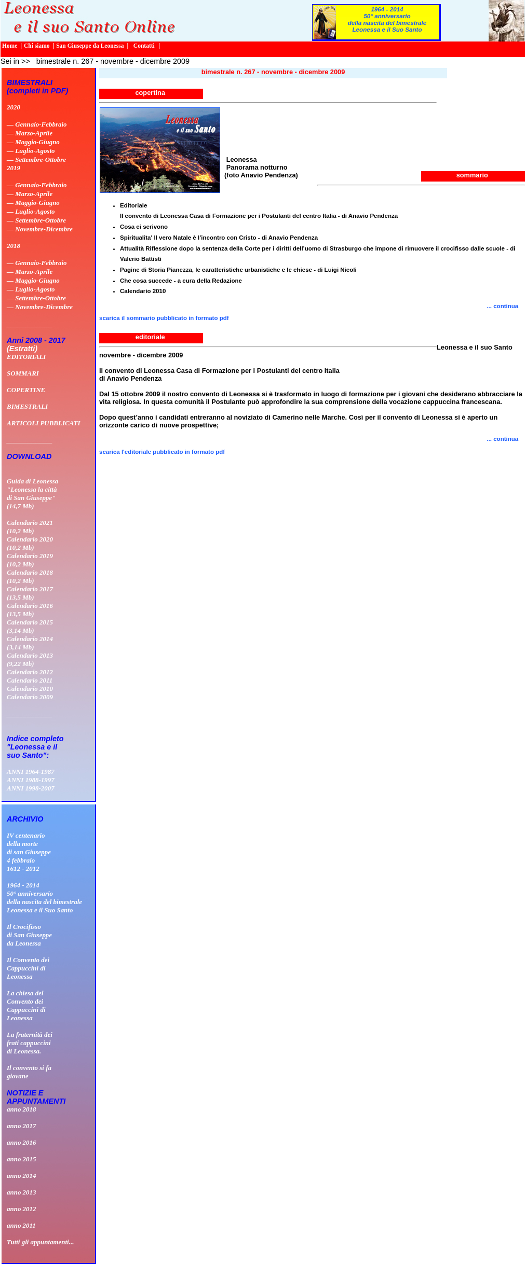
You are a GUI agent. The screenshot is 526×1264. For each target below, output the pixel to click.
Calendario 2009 (30, 697)
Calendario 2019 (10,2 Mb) (30, 560)
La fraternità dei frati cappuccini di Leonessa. (29, 1043)
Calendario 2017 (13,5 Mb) (30, 593)
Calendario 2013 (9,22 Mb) (30, 659)
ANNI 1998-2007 (31, 788)
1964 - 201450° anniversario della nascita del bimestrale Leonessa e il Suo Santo (387, 19)
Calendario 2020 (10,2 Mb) (30, 543)
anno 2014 (21, 1175)
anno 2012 (21, 1209)
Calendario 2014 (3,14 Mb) (30, 643)
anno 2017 (21, 1126)
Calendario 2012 (30, 672)
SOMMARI (23, 373)
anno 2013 (21, 1192)
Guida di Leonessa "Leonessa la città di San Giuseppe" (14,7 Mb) (32, 493)
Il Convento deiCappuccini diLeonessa (28, 968)
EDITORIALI (26, 356)
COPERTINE (26, 390)
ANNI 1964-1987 (31, 771)
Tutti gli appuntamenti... (40, 1242)
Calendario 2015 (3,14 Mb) (30, 626)
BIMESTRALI (27, 406)
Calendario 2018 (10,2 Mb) (30, 576)
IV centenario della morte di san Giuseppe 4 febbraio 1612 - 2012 (29, 851)
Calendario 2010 (30, 688)
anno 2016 (21, 1142)
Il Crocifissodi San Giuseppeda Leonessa (29, 935)
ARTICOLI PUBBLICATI (43, 423)
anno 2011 (21, 1225)
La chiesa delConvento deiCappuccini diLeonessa (26, 1005)
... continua (506, 439)
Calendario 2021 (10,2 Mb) (30, 527)
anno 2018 (21, 1109)
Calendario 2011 (29, 680)
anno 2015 (21, 1159)
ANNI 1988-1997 (31, 780)
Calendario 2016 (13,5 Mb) (30, 610)
